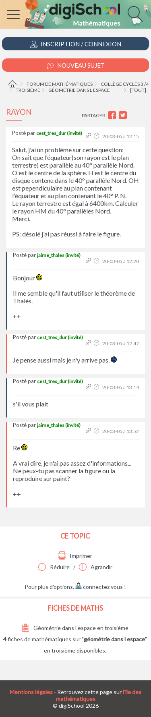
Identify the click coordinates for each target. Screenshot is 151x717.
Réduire (54, 567)
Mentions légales (31, 691)
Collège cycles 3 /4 (125, 84)
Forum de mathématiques (60, 84)
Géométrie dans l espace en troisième (75, 627)
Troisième (28, 90)
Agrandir (95, 567)
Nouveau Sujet (76, 65)
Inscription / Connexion (75, 44)
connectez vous (99, 586)
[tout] (138, 90)
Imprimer (75, 555)
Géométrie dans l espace (79, 90)
